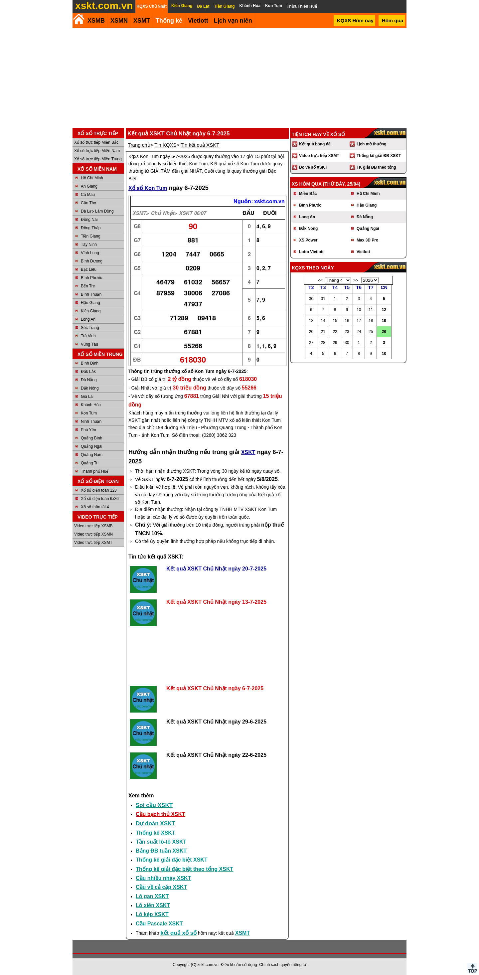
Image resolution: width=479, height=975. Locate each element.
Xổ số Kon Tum (147, 188)
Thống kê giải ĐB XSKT (379, 155)
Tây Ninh (89, 244)
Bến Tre (88, 286)
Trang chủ (139, 145)
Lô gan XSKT (152, 896)
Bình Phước (91, 277)
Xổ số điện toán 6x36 (100, 498)
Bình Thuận (91, 294)
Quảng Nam (91, 454)
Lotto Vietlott (311, 251)
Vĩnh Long (90, 252)
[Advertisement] (239, 77)
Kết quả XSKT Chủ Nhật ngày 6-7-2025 (214, 688)
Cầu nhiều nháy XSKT (163, 878)
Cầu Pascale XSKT (159, 923)
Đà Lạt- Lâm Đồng (97, 211)
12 (384, 309)
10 (384, 353)
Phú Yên (88, 429)
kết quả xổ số (178, 933)
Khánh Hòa (91, 405)
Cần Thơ (88, 203)
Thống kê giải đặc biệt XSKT (172, 860)
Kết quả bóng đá (315, 144)
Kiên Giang (90, 311)
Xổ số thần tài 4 (95, 507)
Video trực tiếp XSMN (93, 534)
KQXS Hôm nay (355, 20)
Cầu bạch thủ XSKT (160, 814)
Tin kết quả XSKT (200, 145)
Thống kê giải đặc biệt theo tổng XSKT (184, 869)
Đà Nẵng (89, 380)
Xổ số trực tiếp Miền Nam (97, 150)
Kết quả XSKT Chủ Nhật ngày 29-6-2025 (216, 722)
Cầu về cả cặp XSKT (161, 887)
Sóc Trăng (90, 327)
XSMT (141, 20)
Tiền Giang (90, 236)
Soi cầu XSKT (154, 805)
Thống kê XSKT (155, 833)
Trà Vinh (88, 336)
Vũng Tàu (89, 344)
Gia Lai (87, 396)
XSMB (96, 20)
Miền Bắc (308, 193)
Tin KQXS (165, 145)
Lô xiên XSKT (153, 905)
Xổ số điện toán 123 (99, 490)
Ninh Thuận (91, 421)
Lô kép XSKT (152, 914)
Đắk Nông (90, 388)
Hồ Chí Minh (92, 178)
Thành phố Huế (94, 471)
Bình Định (89, 363)
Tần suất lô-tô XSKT (161, 842)
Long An (88, 319)
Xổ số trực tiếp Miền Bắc (96, 142)
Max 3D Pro (367, 240)
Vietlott (363, 251)
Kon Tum (89, 413)
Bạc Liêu (88, 269)
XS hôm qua (307, 184)
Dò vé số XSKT (313, 167)
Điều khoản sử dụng (239, 964)
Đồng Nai (89, 219)
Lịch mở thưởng (372, 144)
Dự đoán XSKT (155, 823)
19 (384, 320)
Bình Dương (91, 261)
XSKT (248, 452)
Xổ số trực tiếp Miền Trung (98, 159)
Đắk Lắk (88, 371)
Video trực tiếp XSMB (93, 526)
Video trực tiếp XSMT (93, 542)
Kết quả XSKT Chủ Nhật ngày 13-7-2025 (216, 602)
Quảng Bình (91, 438)
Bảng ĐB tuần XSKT (161, 851)
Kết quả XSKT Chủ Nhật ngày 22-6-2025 (216, 755)
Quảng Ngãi (91, 446)
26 (384, 331)
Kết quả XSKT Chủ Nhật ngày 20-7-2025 (216, 568)
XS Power (308, 240)
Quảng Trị (89, 463)
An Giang (89, 186)
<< (320, 280)
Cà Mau (88, 194)
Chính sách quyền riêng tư (282, 964)
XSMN (119, 20)
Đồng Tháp (90, 228)
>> (355, 280)
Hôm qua (392, 20)
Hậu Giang (90, 302)
